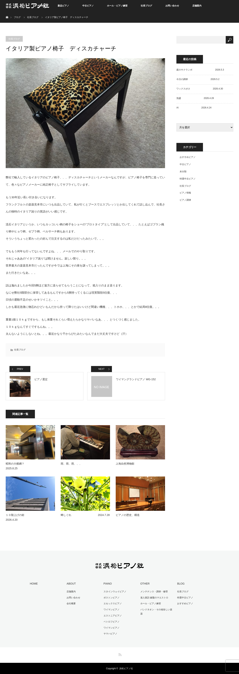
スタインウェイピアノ (114, 591)
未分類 (183, 171)
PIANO (107, 583)
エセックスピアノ (112, 603)
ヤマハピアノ (110, 633)
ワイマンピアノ (111, 609)
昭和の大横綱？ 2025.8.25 (28, 466)
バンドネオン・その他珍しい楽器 (156, 611)
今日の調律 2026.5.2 (197, 79)
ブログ (17, 17)
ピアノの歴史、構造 (128, 514)
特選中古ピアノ (188, 178)
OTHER (144, 583)
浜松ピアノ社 (126, 668)
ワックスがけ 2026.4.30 (199, 88)
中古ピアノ (88, 5)
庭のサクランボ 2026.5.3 (200, 69)
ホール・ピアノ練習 (117, 5)
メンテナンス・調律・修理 (153, 591)
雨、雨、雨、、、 (71, 463)
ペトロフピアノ (111, 621)
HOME (34, 583)
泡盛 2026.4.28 (195, 98)
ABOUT (71, 583)
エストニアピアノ (112, 615)
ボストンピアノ (111, 597)
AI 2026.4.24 (193, 107)
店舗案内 (196, 5)
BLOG (180, 583)
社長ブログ (146, 5)
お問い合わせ (172, 5)
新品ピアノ (63, 5)
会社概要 (71, 603)
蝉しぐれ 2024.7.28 (85, 514)
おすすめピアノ (188, 157)
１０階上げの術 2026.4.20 (28, 517)
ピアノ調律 (185, 200)
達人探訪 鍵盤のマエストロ (154, 597)
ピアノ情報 (185, 192)
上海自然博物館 (125, 463)
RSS (119, 654)
